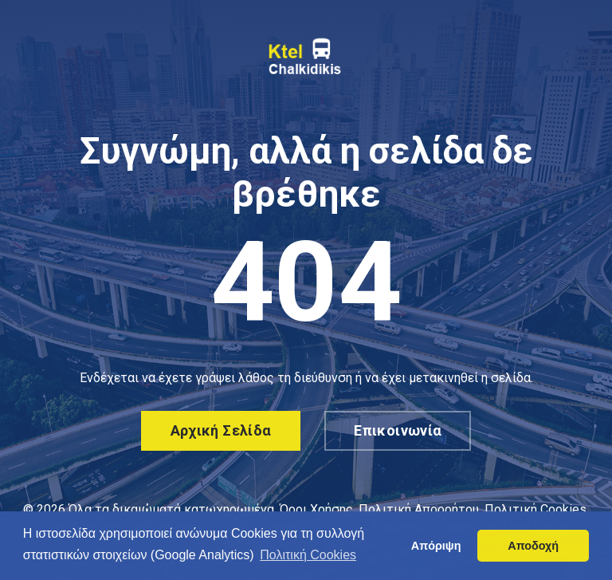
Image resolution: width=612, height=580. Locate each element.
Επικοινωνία (397, 430)
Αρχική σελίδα (221, 430)
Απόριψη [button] (436, 545)
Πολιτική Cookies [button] (308, 555)
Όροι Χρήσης (316, 509)
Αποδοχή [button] (533, 545)
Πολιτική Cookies (535, 509)
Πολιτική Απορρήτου (419, 509)
